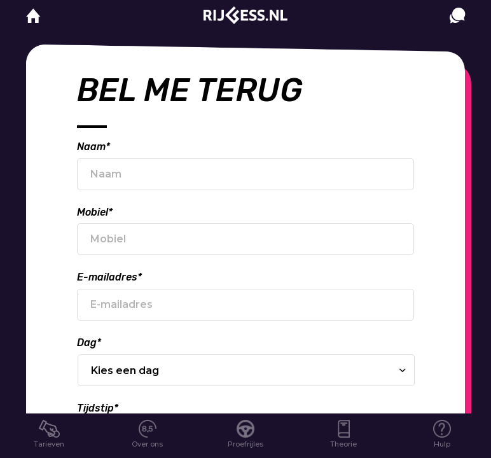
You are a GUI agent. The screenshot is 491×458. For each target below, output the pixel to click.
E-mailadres (109, 277)
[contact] (457, 28)
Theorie (343, 444)
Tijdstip (97, 408)
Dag (89, 343)
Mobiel (95, 212)
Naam (93, 147)
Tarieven (49, 444)
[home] (33, 16)
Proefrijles (245, 444)
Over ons (147, 444)
